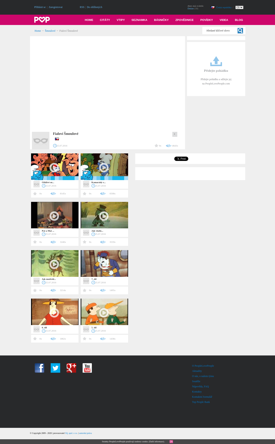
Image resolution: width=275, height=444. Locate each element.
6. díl (44, 327)
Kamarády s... (98, 182)
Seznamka (140, 20)
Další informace (156, 441)
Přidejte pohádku (216, 70)
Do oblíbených (94, 7)
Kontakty (197, 391)
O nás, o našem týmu (203, 376)
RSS (82, 7)
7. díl (93, 279)
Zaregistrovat (56, 7)
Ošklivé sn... (48, 182)
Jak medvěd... (49, 279)
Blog (239, 20)
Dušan (191, 8)
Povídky (206, 20)
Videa (224, 20)
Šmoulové (50, 30)
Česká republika (224, 7)
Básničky (161, 20)
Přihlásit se (40, 7)
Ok (171, 441)
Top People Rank (201, 401)
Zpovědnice (184, 20)
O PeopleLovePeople (203, 365)
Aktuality (197, 370)
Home (89, 20)
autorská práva (85, 433)
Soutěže (196, 381)
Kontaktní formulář (202, 396)
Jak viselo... (97, 230)
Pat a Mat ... (48, 230)
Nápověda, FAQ (200, 386)
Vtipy (121, 20)
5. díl (93, 327)
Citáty (105, 20)
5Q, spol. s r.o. (71, 433)
